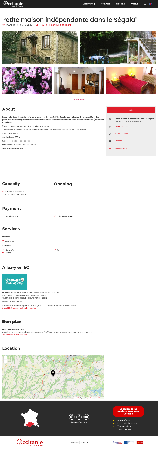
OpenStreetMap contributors (94, 398)
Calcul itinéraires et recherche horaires (19, 308)
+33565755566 (121, 133)
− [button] (5, 361)
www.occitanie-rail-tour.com (15, 335)
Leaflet (77, 398)
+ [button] (5, 357)
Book (131, 110)
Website (118, 141)
